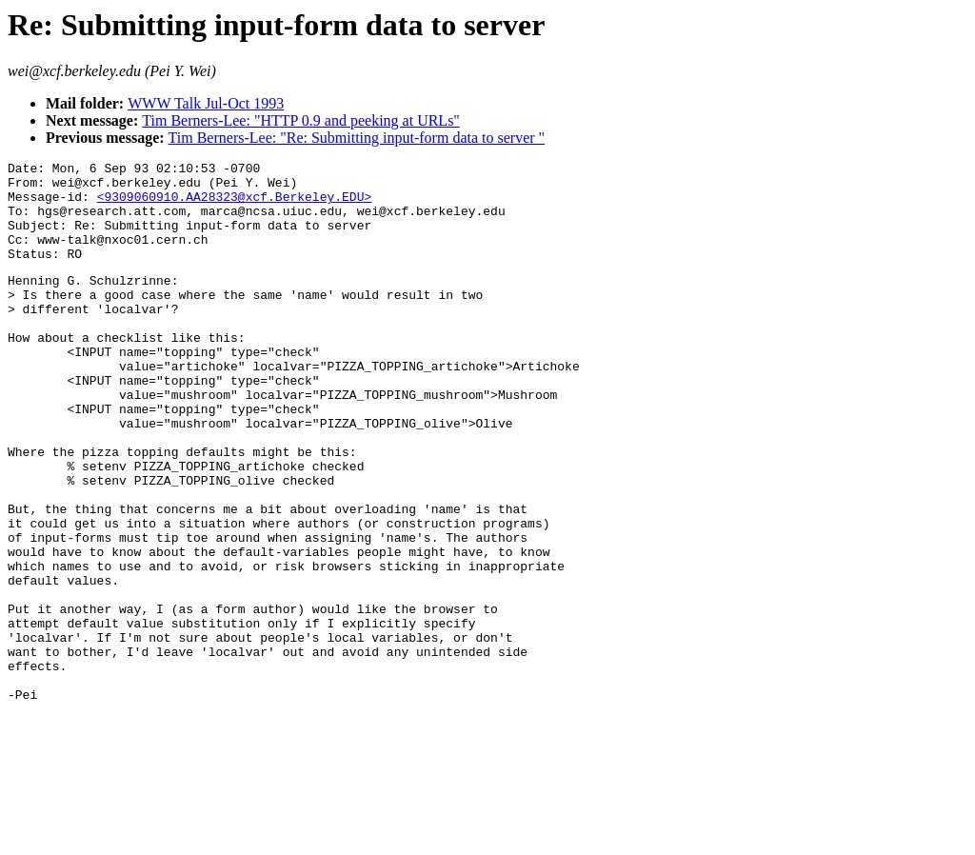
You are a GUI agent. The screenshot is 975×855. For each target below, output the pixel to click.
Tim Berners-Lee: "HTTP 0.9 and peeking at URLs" (301, 120)
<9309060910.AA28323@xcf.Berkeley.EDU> (234, 204)
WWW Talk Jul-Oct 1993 (206, 103)
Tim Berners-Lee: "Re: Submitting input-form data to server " (357, 137)
